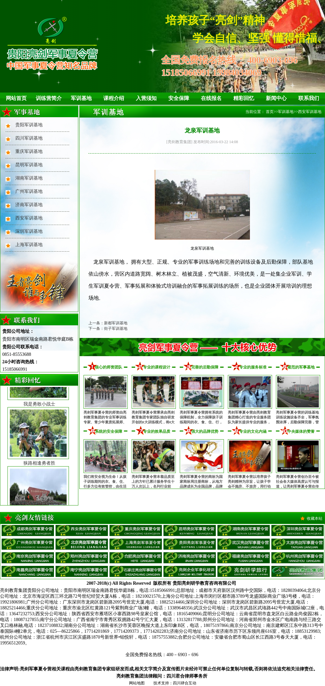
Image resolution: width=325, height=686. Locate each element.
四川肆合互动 (184, 683)
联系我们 (308, 98)
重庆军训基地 (29, 151)
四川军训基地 (29, 138)
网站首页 (16, 98)
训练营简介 (49, 98)
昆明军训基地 (29, 164)
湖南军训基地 (29, 178)
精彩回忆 (243, 98)
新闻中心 (276, 98)
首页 (270, 111)
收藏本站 (314, 518)
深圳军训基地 (29, 231)
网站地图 (137, 683)
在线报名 (211, 98)
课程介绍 (113, 98)
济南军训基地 (29, 204)
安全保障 (178, 98)
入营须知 (146, 98)
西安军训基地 (29, 218)
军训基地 (81, 98)
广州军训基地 (29, 191)
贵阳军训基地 (29, 124)
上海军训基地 (29, 244)
